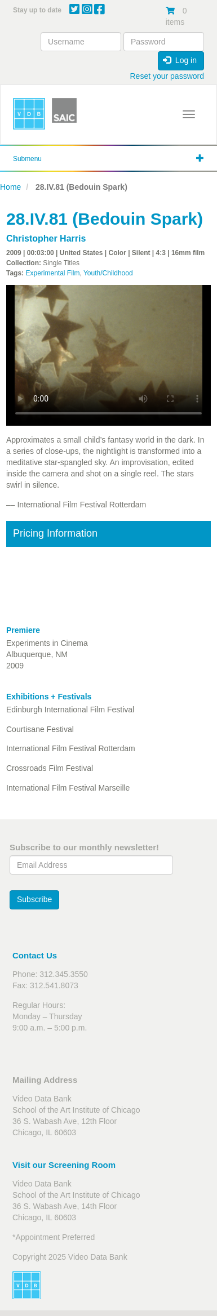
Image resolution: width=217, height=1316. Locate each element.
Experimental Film (52, 273)
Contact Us (34, 955)
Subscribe (34, 899)
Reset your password (167, 76)
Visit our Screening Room (64, 1165)
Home (10, 186)
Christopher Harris (46, 238)
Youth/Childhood (108, 273)
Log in (180, 60)
